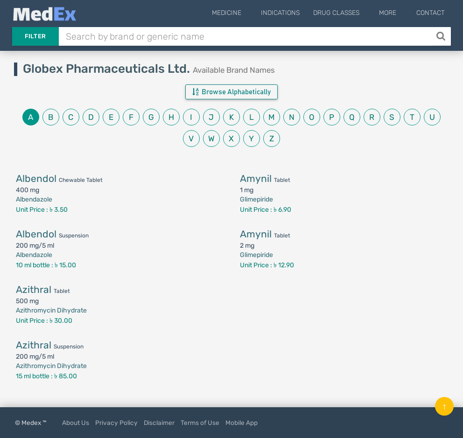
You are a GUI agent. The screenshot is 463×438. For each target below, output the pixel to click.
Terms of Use (200, 422)
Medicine (245, 13)
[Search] (442, 36)
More (394, 13)
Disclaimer (159, 422)
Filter (35, 36)
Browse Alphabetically (231, 92)
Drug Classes (349, 13)
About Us (75, 422)
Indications (293, 13)
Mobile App (241, 422)
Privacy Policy (116, 422)
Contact (430, 13)
